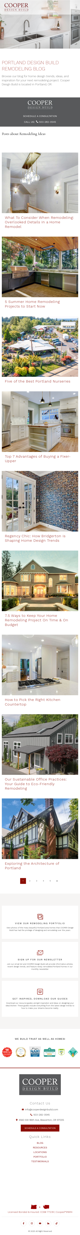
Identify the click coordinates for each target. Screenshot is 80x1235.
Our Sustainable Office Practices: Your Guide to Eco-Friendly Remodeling (36, 783)
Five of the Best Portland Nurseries (38, 381)
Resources (40, 1147)
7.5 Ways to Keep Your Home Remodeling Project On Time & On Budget (36, 620)
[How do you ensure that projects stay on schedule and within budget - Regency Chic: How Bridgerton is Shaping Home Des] (40, 501)
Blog (40, 1142)
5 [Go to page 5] (50, 881)
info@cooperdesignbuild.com (40, 1109)
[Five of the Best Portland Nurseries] (40, 346)
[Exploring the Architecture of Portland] (40, 828)
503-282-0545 (46, 121)
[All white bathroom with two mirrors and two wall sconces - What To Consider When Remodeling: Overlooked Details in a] (40, 183)
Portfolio (40, 1156)
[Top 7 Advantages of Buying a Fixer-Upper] (40, 421)
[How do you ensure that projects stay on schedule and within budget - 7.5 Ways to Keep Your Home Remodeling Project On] (40, 581)
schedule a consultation (40, 116)
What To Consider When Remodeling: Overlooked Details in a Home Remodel (39, 222)
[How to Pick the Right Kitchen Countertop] (40, 665)
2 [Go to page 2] (29, 881)
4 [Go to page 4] (43, 881)
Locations (40, 1152)
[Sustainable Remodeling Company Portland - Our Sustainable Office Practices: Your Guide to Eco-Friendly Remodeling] (40, 744)
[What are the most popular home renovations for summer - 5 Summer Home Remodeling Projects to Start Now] (40, 267)
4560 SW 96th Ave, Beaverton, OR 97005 (40, 1119)
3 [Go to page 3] (36, 881)
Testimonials (40, 1161)
